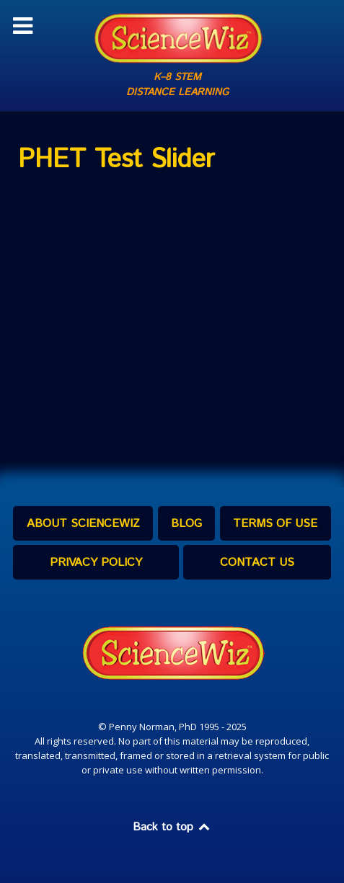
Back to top (172, 827)
